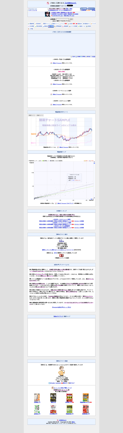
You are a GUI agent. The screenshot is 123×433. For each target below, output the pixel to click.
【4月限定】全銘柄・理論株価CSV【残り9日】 (62, 12)
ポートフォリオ (32, 10)
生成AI (70, 23)
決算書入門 (37, 402)
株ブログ (71, 383)
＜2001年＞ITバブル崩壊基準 (61, 226)
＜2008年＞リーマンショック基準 (61, 222)
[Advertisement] (61, 45)
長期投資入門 (86, 414)
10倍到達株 (50, 221)
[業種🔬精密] (69, 8)
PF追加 (92, 56)
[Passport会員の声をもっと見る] (61, 307)
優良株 (45, 26)
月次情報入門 (53, 414)
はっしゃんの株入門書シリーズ (61, 388)
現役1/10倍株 (58, 221)
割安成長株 (38, 26)
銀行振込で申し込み (69, 15)
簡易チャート (46, 23)
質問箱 (92, 10)
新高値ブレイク (67, 221)
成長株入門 (37, 414)
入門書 (30, 28)
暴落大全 (53, 402)
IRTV (55, 253)
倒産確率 (65, 26)
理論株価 (31, 23)
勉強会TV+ (86, 23)
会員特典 (83, 10)
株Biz (73, 422)
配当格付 (38, 23)
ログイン (91, 8)
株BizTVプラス (58, 316)
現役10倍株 (42, 221)
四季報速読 (57, 26)
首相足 (88, 26)
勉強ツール (81, 26)
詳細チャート (55, 23)
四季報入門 (68, 402)
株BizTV (64, 383)
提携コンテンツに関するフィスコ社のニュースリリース (57, 249)
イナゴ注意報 (73, 26)
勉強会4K (79, 23)
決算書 (78, 56)
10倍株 (50, 26)
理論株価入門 (69, 414)
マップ (62, 23)
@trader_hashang (55, 383)
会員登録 (84, 8)
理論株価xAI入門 (85, 402)
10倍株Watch (62, 420)
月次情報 (31, 26)
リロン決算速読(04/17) (65, 10)
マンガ (93, 23)
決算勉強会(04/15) (53, 10)
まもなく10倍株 (79, 221)
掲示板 (87, 56)
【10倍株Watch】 (70, 3)
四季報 (82, 56)
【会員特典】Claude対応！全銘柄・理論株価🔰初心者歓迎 (64, 14)
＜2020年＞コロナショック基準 (61, 219)
